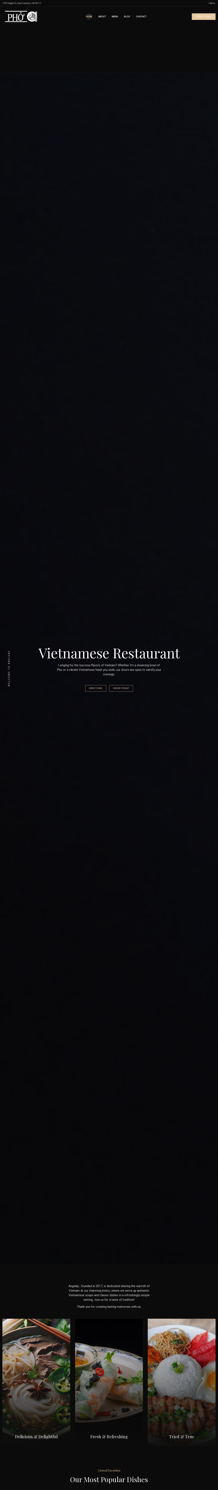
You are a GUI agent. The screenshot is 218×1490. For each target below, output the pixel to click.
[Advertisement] (109, 49)
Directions (95, 688)
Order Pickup (121, 688)
